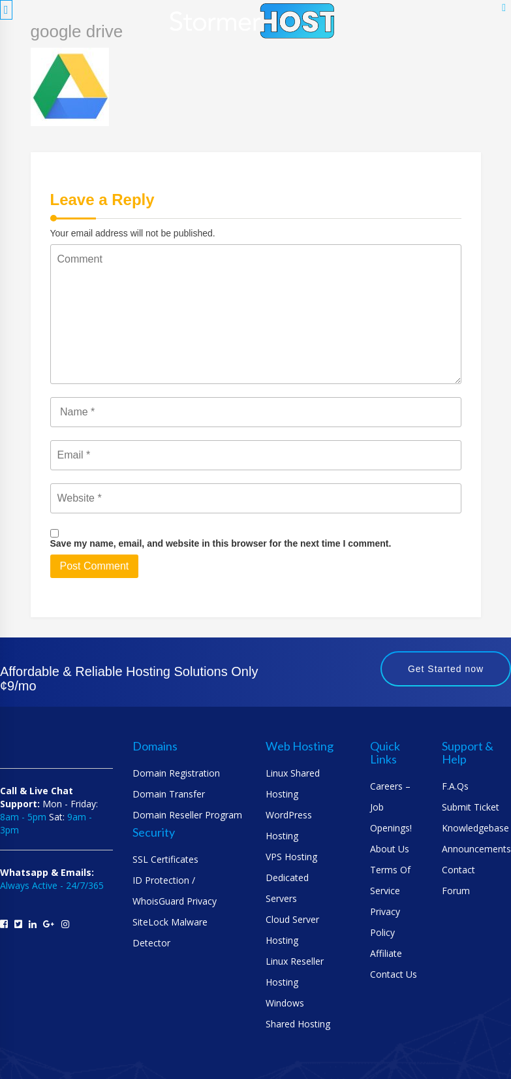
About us (389, 849)
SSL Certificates (165, 859)
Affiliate (386, 953)
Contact (458, 869)
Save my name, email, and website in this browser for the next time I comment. (221, 543)
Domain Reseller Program (187, 815)
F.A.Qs (455, 786)
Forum (456, 890)
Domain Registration (176, 773)
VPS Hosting (291, 856)
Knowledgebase (475, 828)
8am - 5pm (23, 817)
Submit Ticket (470, 807)
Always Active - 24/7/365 (52, 885)
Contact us (393, 974)
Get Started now (446, 669)
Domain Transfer (168, 794)
